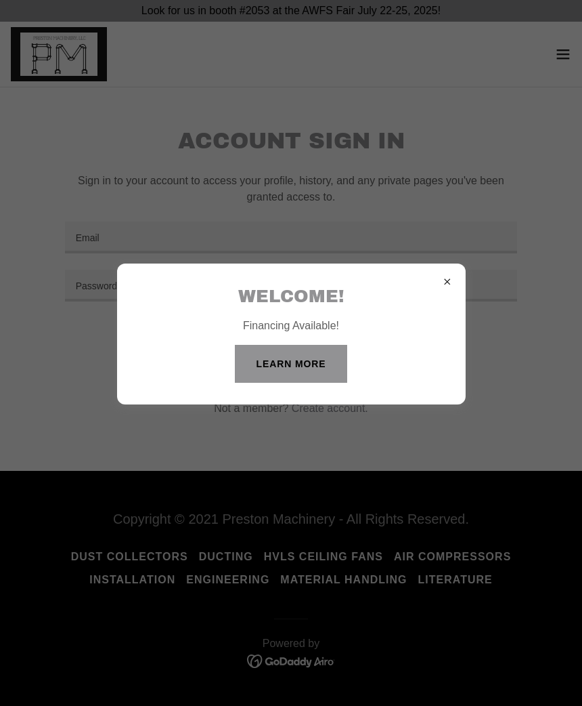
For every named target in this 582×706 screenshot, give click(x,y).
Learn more (291, 363)
